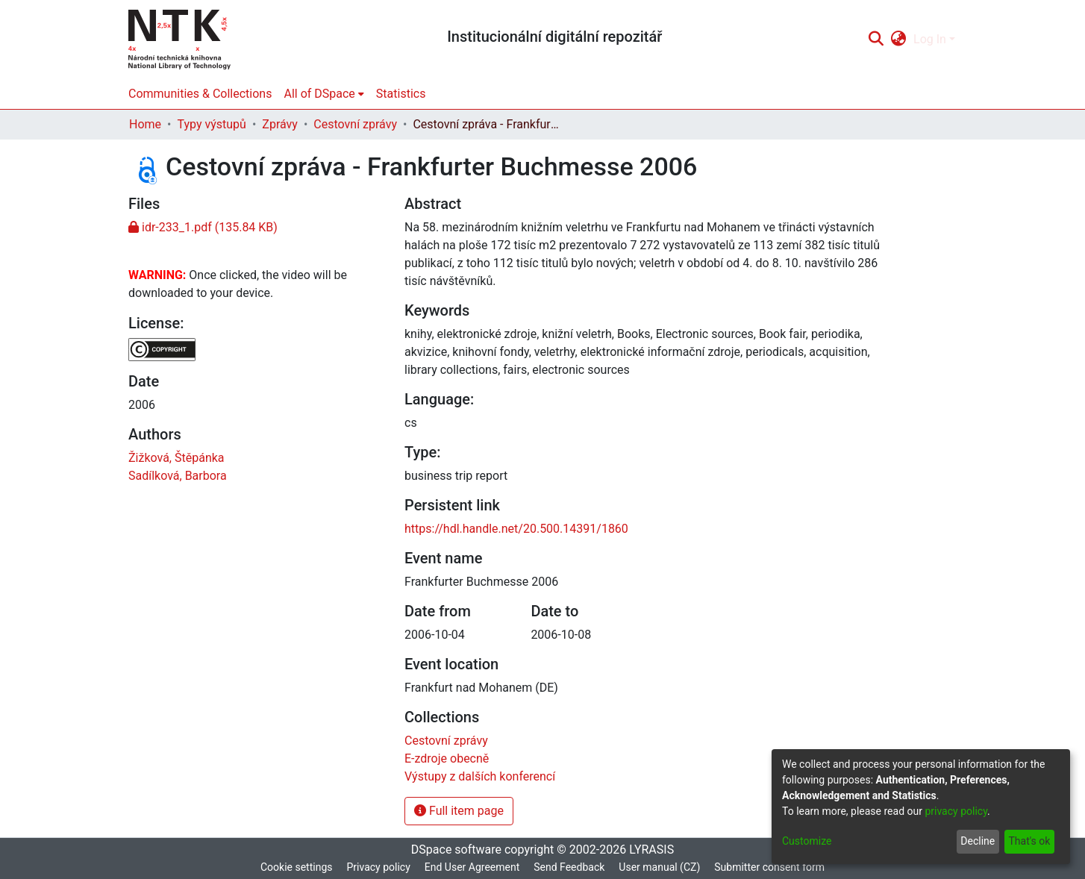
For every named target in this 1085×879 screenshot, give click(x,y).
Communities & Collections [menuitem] (200, 94)
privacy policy (956, 811)
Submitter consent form (769, 867)
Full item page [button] (459, 811)
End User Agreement (472, 867)
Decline (977, 841)
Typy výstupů (211, 124)
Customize (806, 841)
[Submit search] (875, 40)
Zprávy (280, 124)
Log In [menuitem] (929, 39)
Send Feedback (569, 867)
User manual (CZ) (659, 867)
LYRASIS (651, 849)
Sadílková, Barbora (177, 476)
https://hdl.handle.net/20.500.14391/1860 (516, 529)
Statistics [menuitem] (401, 94)
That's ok (1029, 841)
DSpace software (456, 849)
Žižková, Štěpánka (176, 458)
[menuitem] (898, 40)
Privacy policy (378, 867)
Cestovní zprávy (355, 124)
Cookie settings (296, 867)
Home (145, 124)
